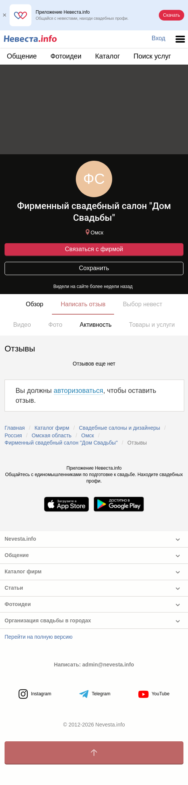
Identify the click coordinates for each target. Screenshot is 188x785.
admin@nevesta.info (108, 665)
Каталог (107, 56)
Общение (22, 56)
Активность (95, 324)
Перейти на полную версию (38, 637)
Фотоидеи (65, 56)
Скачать (171, 15)
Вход (158, 38)
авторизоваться (78, 390)
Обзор (34, 304)
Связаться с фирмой (94, 249)
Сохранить (94, 268)
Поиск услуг (152, 56)
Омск (93, 232)
